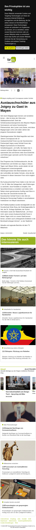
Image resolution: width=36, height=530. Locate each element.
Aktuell (3, 369)
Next (32, 389)
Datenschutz (13, 521)
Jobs (18, 519)
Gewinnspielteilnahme (25, 521)
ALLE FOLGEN (30, 369)
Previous (3, 389)
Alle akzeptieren (10, 48)
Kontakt (24, 519)
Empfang (13, 519)
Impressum (3, 521)
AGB (29, 519)
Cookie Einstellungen (6, 523)
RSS (16, 523)
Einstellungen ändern (22, 48)
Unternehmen (4, 519)
